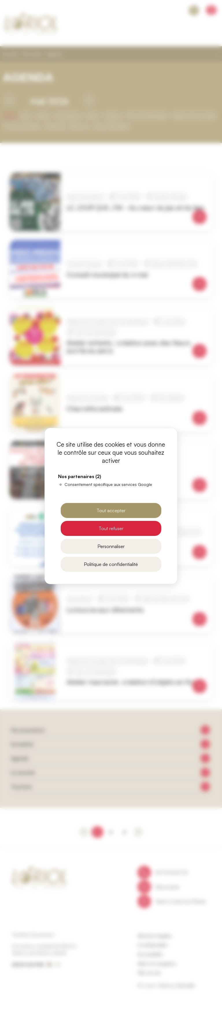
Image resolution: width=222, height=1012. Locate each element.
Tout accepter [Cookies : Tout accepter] (111, 510)
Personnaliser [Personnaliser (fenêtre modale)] (111, 546)
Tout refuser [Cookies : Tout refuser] (111, 528)
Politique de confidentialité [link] (111, 564)
